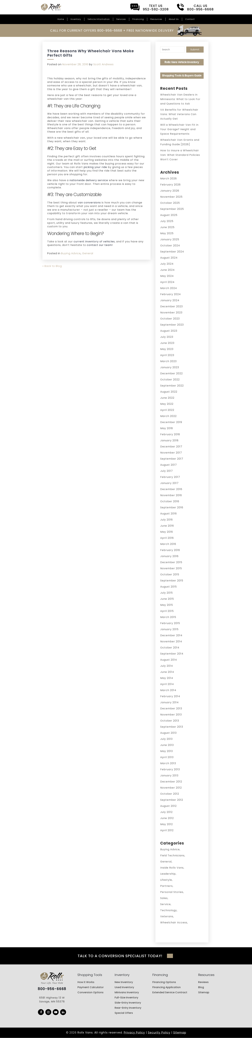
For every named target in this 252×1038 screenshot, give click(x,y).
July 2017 (166, 471)
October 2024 (170, 245)
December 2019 (171, 422)
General (87, 253)
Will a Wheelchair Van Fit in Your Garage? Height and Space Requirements (179, 129)
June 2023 (167, 343)
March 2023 (168, 361)
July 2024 (167, 264)
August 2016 (168, 513)
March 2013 (168, 763)
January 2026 (169, 191)
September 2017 (171, 459)
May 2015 (166, 605)
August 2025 (168, 215)
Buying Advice (71, 253)
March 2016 (168, 544)
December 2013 (171, 708)
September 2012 (171, 800)
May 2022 (166, 404)
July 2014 (166, 666)
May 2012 (166, 824)
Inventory (76, 19)
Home (61, 19)
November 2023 (171, 312)
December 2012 (171, 781)
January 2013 (169, 775)
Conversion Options (90, 992)
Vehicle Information (99, 19)
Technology (168, 910)
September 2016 (171, 507)
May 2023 (166, 349)
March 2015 (168, 617)
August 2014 (168, 660)
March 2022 (168, 416)
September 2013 (171, 727)
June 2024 (167, 270)
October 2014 (169, 647)
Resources (156, 19)
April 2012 (167, 830)
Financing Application (166, 987)
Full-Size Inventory (126, 998)
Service (165, 904)
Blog (201, 987)
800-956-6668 (52, 989)
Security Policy (159, 1033)
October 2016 (169, 501)
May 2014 (166, 678)
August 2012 (168, 806)
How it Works (85, 982)
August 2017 (168, 465)
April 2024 (167, 282)
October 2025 (170, 203)
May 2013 (166, 751)
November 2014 (171, 641)
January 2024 (169, 300)
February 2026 (170, 184)
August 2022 (168, 392)
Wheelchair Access (173, 922)
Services (121, 19)
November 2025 (171, 197)
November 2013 (171, 714)
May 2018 (166, 428)
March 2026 (168, 178)
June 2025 (167, 227)
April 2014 (167, 684)
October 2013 (169, 721)
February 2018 (170, 434)
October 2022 (170, 379)
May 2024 (167, 276)
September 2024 (172, 251)
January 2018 (169, 440)
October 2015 (169, 574)
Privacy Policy (134, 1033)
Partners (166, 886)
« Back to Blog (52, 266)
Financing (138, 19)
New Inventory (124, 982)
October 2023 (170, 318)
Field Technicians (172, 855)
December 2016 (171, 489)
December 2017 (171, 446)
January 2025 (169, 239)
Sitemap (203, 992)
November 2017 (171, 452)
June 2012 (167, 818)
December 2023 (171, 306)
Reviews (203, 982)
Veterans (166, 916)
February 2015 (170, 623)
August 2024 (169, 258)
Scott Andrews (103, 64)
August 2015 (168, 586)
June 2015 (167, 599)
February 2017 (170, 477)
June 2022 (167, 398)
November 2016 (171, 495)
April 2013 (167, 757)
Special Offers (124, 1013)
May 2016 (166, 532)
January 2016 (169, 556)
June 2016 (167, 526)
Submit (194, 49)
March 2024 (168, 288)
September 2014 (171, 654)
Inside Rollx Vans (172, 868)
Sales (164, 898)
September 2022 (172, 385)
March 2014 (168, 690)
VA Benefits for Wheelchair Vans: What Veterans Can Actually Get (179, 114)
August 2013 (168, 733)
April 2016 (167, 538)
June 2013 (167, 745)
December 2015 (171, 562)
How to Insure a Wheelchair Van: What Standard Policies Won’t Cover (180, 155)
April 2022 (167, 410)
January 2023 (169, 367)
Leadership (168, 874)
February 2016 (170, 550)
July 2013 (166, 739)
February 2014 (170, 696)
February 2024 (170, 294)
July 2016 (166, 519)
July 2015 (166, 593)
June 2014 (167, 672)
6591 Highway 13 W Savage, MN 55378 (52, 1000)
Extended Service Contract (169, 992)
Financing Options (164, 982)
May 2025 (167, 233)
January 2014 (169, 702)
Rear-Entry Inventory (128, 1008)
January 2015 (169, 629)
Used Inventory (124, 987)
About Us (174, 19)
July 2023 (166, 337)
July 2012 (166, 812)
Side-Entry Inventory (128, 1003)
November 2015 (171, 568)
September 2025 (172, 209)
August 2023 (168, 331)
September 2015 (171, 580)
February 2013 (170, 769)
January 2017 (169, 483)
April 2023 (167, 355)
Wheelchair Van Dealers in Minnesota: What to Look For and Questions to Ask (180, 99)
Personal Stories (171, 892)
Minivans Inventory (127, 992)
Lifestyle (166, 880)
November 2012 (171, 788)
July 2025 (166, 221)
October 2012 (169, 794)
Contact (190, 19)
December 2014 (171, 635)
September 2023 (172, 325)
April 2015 (167, 611)
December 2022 (171, 373)
